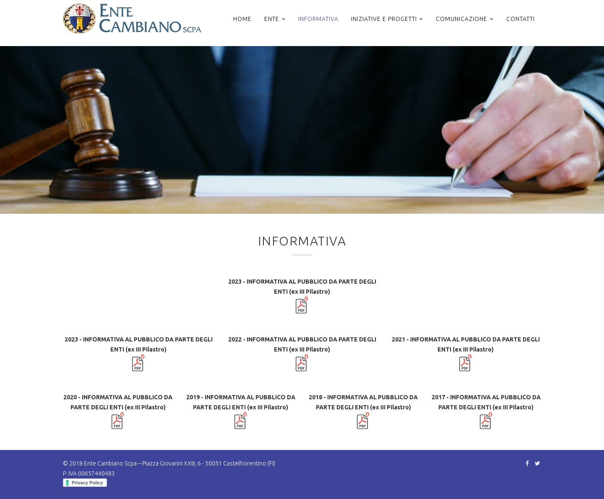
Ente (271, 19)
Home (242, 19)
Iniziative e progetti (384, 19)
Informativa (318, 19)
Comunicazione (461, 19)
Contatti (520, 19)
